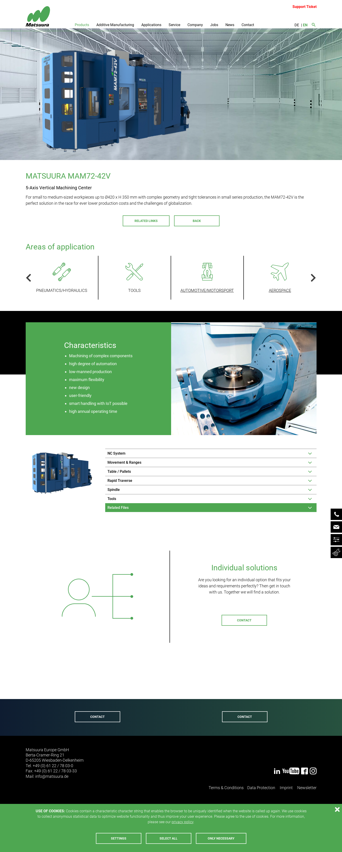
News (229, 25)
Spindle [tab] (113, 490)
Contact (248, 25)
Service (174, 25)
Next (311, 277)
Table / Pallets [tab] (119, 471)
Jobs (214, 25)
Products (82, 25)
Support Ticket (304, 7)
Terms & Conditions (226, 787)
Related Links (146, 221)
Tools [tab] (111, 499)
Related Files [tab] (118, 507)
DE (297, 25)
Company (195, 25)
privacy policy (182, 822)
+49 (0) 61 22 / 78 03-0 (53, 765)
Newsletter (307, 787)
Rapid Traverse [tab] (119, 480)
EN (305, 25)
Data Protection (261, 787)
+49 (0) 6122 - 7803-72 (95, 694)
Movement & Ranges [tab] (124, 462)
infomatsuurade (51, 776)
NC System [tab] (116, 453)
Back (197, 221)
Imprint (286, 787)
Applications (151, 25)
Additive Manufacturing (115, 25)
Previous (30, 277)
